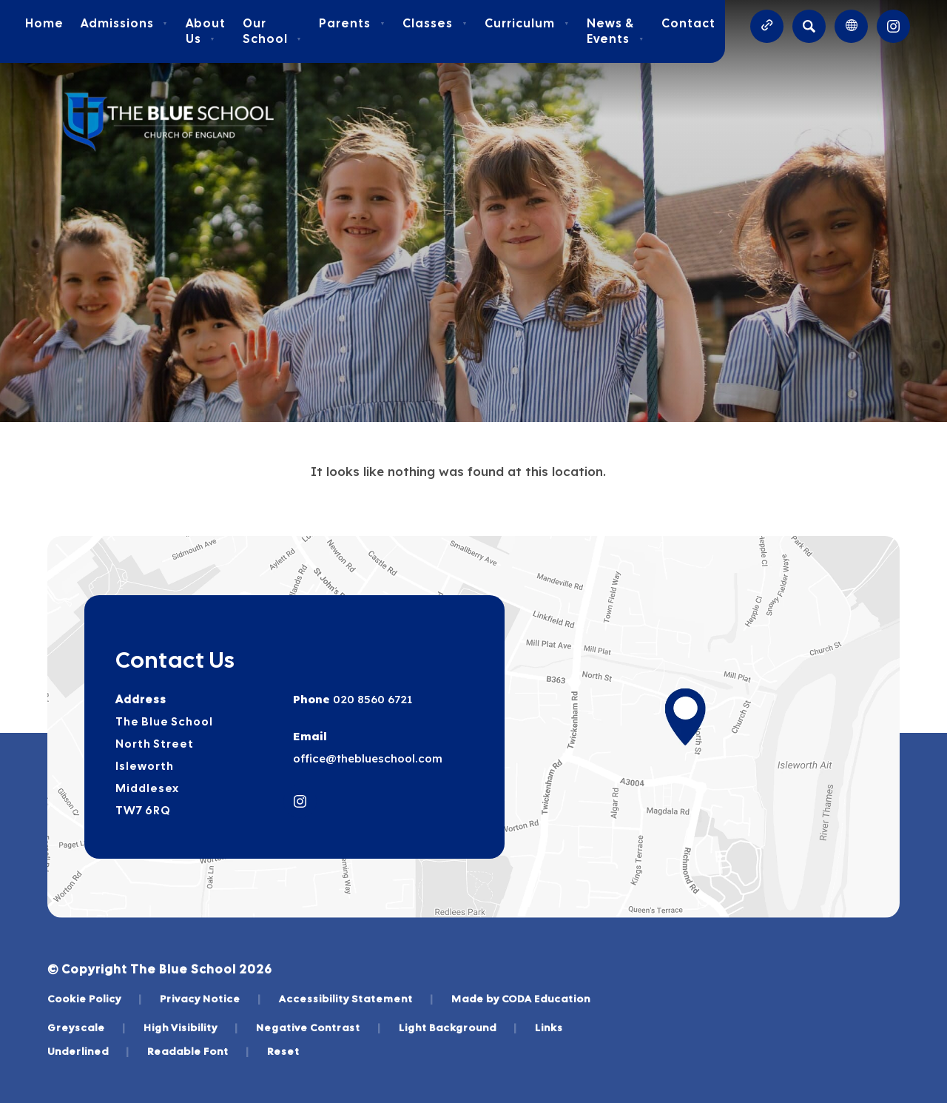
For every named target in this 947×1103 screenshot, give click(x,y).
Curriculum (527, 23)
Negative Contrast (318, 1027)
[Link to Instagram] (893, 26)
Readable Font (198, 1051)
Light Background (458, 1027)
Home (44, 23)
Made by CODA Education (520, 998)
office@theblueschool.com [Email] (367, 758)
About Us (206, 31)
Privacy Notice (210, 998)
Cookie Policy (94, 998)
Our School (273, 31)
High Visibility (191, 1027)
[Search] (809, 26)
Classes (435, 23)
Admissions (125, 23)
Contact (688, 23)
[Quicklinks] (766, 26)
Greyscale (86, 1027)
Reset (283, 1051)
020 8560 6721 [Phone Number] (371, 699)
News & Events (615, 31)
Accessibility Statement (356, 998)
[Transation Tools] (851, 26)
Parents (352, 23)
